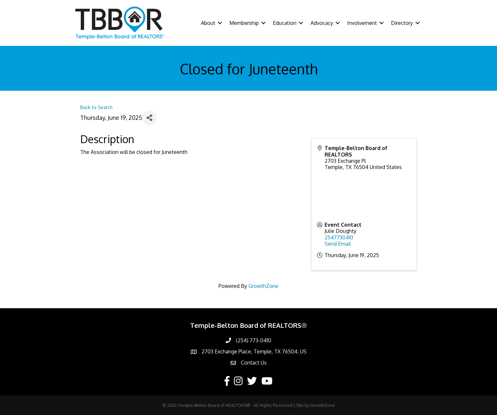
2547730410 (339, 237)
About (208, 23)
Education (284, 23)
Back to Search (96, 107)
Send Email (338, 243)
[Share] (149, 117)
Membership (244, 23)
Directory (402, 23)
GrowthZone (263, 286)
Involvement (362, 23)
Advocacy (322, 23)
